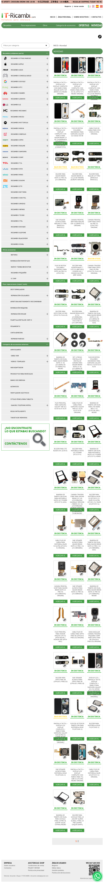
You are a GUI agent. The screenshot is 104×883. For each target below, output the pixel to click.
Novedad (97, 25)
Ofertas (84, 25)
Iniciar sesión (79, 6)
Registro (68, 6)
